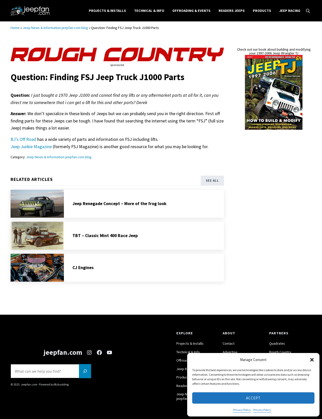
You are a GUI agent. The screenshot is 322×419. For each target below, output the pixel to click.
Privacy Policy (242, 410)
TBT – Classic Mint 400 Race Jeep (105, 239)
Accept (253, 398)
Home (15, 31)
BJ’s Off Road (23, 143)
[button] (311, 359)
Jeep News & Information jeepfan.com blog (55, 31)
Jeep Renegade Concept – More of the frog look (119, 207)
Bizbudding (61, 384)
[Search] (85, 371)
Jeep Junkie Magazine (31, 150)
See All (212, 184)
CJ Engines (83, 271)
